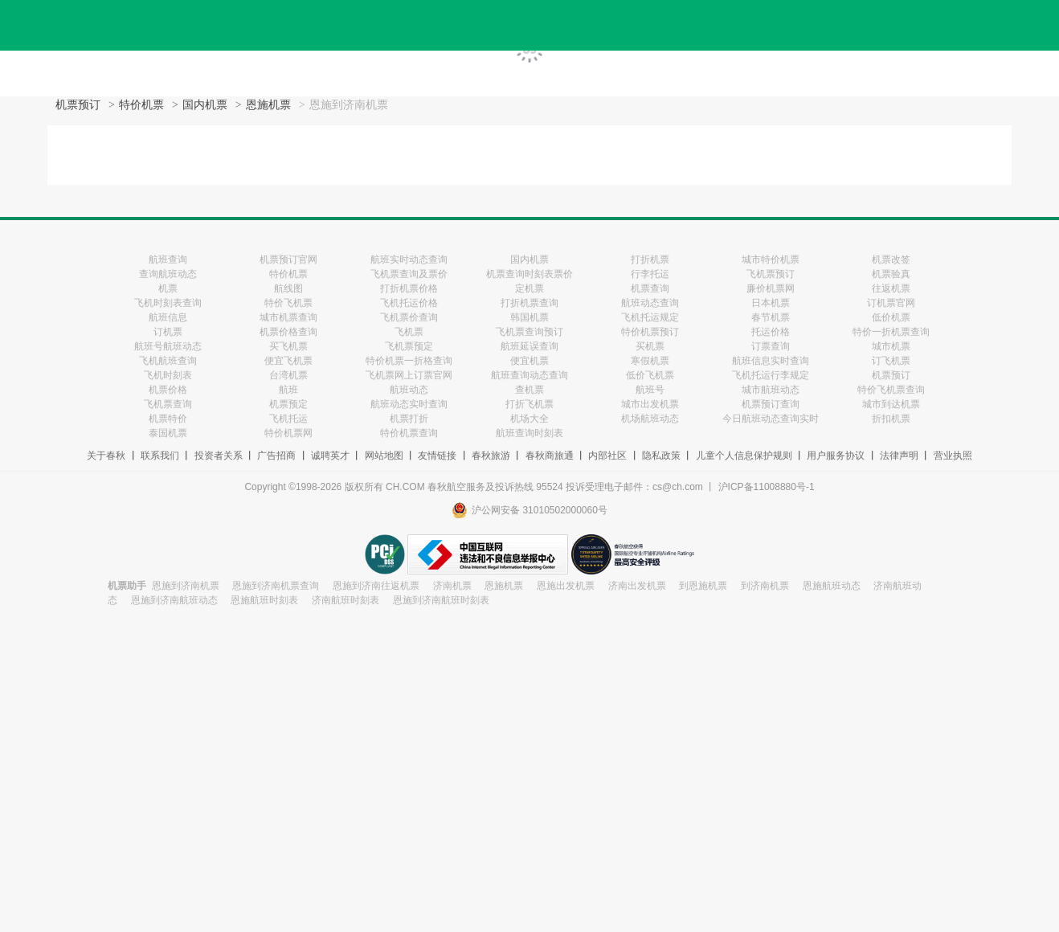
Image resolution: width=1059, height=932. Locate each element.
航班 (288, 389)
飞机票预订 (770, 274)
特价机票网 (288, 433)
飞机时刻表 (168, 375)
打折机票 (650, 259)
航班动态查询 (650, 303)
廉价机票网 (770, 288)
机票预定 (288, 404)
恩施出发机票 (566, 585)
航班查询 (168, 259)
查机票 (529, 389)
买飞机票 (288, 346)
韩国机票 (529, 317)
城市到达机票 (891, 404)
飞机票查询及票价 (409, 274)
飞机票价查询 (409, 317)
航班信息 (168, 317)
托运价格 (770, 331)
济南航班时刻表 (345, 600)
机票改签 (891, 259)
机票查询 (650, 288)
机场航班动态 (650, 418)
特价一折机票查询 (891, 331)
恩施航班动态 (832, 585)
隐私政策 (661, 455)
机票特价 (168, 418)
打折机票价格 (409, 288)
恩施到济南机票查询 (275, 585)
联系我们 (160, 455)
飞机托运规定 (650, 317)
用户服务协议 (836, 455)
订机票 (167, 331)
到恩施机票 (703, 585)
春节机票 (770, 317)
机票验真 (891, 274)
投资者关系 (218, 455)
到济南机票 (765, 585)
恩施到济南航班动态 (174, 600)
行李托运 (650, 274)
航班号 (650, 389)
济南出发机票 (637, 585)
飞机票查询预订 (529, 331)
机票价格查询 (288, 331)
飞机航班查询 (168, 360)
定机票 (529, 288)
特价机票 (141, 105)
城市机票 (891, 346)
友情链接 (437, 455)
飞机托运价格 (409, 303)
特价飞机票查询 (891, 389)
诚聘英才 (330, 455)
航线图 (288, 288)
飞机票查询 (168, 404)
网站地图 (384, 455)
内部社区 (607, 455)
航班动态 (409, 389)
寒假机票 (650, 360)
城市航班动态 (770, 389)
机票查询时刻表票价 (529, 274)
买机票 (650, 346)
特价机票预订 (650, 331)
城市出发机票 (650, 404)
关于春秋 (106, 455)
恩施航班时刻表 (264, 600)
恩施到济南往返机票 (376, 585)
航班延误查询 (529, 346)
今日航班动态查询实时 (770, 418)
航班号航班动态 (168, 346)
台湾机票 (288, 375)
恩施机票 (268, 105)
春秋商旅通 (549, 455)
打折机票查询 (529, 303)
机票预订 (77, 105)
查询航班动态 (168, 274)
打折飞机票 (529, 404)
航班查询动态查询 (529, 375)
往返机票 (891, 288)
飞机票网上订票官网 (409, 375)
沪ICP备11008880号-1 (766, 487)
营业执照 (953, 455)
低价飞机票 (650, 375)
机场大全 (529, 418)
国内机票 (204, 105)
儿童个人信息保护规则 (744, 455)
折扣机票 (891, 418)
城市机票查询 (288, 317)
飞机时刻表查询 (168, 303)
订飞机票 (891, 360)
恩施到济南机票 (185, 585)
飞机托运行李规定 (770, 375)
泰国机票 (168, 433)
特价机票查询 (409, 433)
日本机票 (770, 303)
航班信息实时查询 (770, 360)
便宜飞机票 (288, 360)
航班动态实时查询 (409, 404)
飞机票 (409, 331)
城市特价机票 (770, 259)
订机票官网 (891, 303)
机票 (168, 288)
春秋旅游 (491, 455)
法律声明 (899, 455)
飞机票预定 (409, 346)
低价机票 (891, 317)
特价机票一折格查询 (409, 360)
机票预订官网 (288, 259)
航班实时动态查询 (409, 259)
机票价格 (168, 389)
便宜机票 (529, 360)
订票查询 (770, 346)
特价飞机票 (288, 303)
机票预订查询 (770, 404)
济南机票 (452, 585)
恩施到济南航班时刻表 (441, 600)
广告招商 (276, 455)
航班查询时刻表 (529, 433)
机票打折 (409, 418)
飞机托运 (288, 418)
